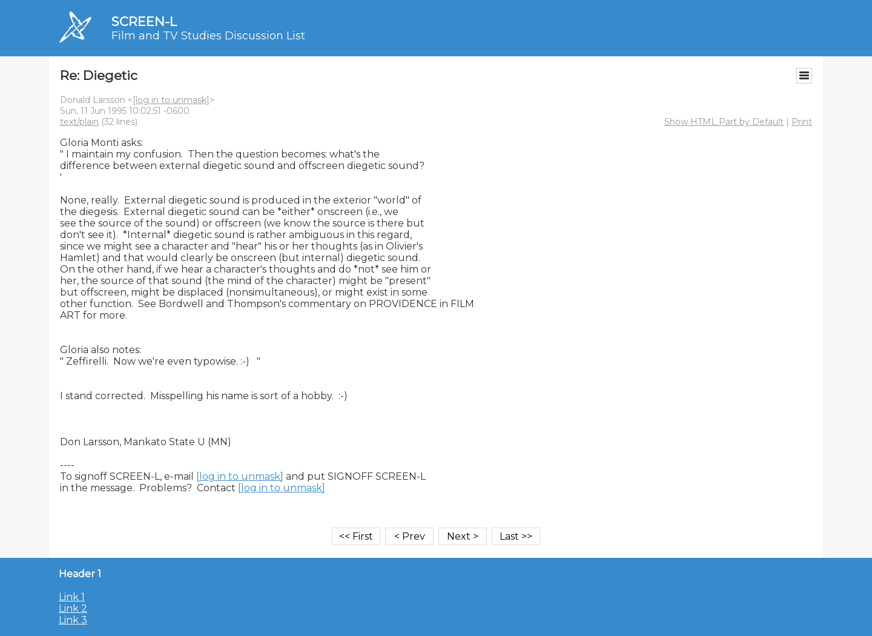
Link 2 (73, 608)
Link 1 (72, 597)
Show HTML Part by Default (724, 121)
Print (801, 121)
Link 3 (73, 620)
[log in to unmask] (171, 99)
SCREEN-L (144, 21)
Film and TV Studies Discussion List (208, 35)
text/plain (79, 121)
